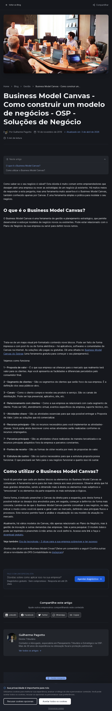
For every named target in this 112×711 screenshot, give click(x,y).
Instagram (57, 552)
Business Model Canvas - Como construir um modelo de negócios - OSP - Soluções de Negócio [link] (57, 86)
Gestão (27, 86)
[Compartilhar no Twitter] (43, 615)
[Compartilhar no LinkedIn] (11, 615)
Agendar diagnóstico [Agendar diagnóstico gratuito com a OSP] (90, 579)
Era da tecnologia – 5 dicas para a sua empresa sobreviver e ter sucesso (58, 541)
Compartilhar (100, 5)
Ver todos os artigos (30, 650)
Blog (16, 86)
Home (6, 86)
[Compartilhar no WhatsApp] (59, 615)
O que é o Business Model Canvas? (23, 165)
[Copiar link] (74, 615)
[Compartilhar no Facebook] (27, 615)
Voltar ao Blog (13, 5)
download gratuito (13, 534)
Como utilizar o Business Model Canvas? (25, 170)
